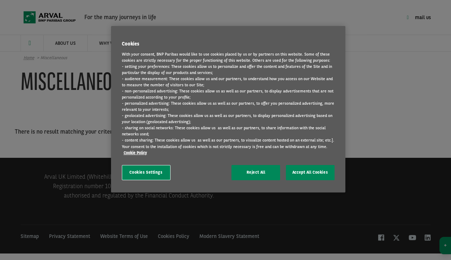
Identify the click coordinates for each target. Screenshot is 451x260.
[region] (228, 109)
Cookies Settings (145, 172)
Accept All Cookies (310, 172)
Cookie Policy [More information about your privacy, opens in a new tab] (135, 152)
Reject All (256, 172)
